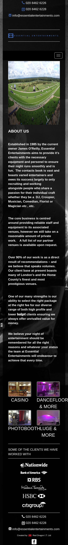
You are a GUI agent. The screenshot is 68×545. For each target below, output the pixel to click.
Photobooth (24, 420)
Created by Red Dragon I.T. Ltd (34, 535)
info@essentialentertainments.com (36, 15)
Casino (19, 391)
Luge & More (48, 424)
